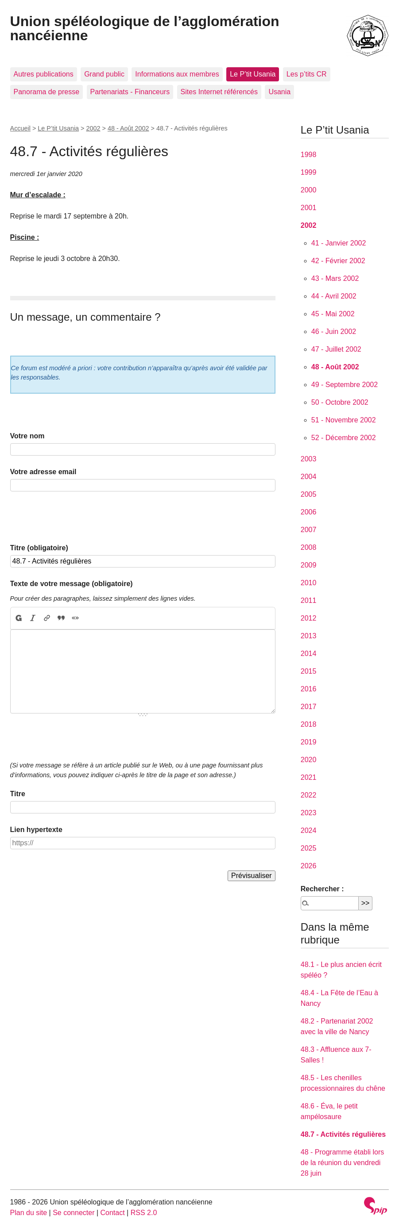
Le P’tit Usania (252, 74)
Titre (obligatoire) (39, 548)
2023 (309, 813)
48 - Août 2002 (128, 128)
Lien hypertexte (36, 829)
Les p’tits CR (307, 74)
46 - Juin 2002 (333, 331)
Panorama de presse (47, 92)
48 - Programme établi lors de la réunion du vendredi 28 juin (342, 1162)
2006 (309, 512)
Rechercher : (322, 889)
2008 (309, 547)
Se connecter (73, 1212)
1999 (309, 172)
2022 (309, 795)
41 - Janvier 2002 (338, 243)
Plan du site (28, 1212)
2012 (309, 618)
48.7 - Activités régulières (343, 1134)
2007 (309, 529)
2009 (309, 565)
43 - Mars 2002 (335, 278)
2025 (309, 848)
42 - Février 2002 (338, 261)
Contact (113, 1212)
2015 (309, 671)
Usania (279, 92)
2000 (309, 190)
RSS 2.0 (144, 1212)
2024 (309, 830)
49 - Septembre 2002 (344, 384)
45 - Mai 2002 (333, 314)
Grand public (104, 74)
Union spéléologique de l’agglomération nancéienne (144, 28)
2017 (309, 706)
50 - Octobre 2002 (339, 402)
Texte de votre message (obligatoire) (71, 583)
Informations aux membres (177, 74)
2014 (309, 653)
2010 (309, 583)
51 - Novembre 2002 (343, 420)
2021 (309, 777)
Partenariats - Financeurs (130, 92)
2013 (309, 636)
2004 (309, 476)
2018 (309, 724)
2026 (309, 866)
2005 (309, 494)
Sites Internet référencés (219, 92)
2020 (309, 759)
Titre (17, 794)
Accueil (20, 128)
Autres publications (44, 74)
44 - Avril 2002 (333, 296)
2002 (93, 128)
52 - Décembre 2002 (343, 437)
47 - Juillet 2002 (336, 349)
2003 (309, 459)
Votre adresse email (43, 472)
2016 (309, 689)
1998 (309, 154)
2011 (309, 600)
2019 (309, 742)
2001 (309, 207)
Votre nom (27, 436)
